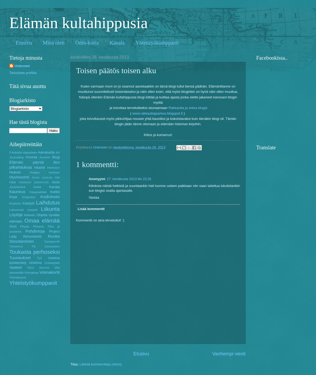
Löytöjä (16, 214)
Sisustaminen (21, 241)
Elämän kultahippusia (78, 23)
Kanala (117, 43)
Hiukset (15, 172)
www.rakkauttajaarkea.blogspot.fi (157, 113)
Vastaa (94, 197)
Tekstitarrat (16, 246)
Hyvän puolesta (42, 177)
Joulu (56, 182)
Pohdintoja (35, 231)
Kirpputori (29, 197)
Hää (57, 177)
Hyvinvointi (19, 177)
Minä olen (54, 43)
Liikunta (50, 209)
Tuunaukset (20, 257)
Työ (39, 258)
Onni (12, 226)
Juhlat (37, 187)
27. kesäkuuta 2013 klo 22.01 (129, 179)
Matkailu (29, 215)
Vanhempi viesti (229, 353)
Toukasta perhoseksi (34, 252)
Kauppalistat (37, 192)
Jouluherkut (17, 187)
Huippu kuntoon (45, 172)
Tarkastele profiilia (23, 73)
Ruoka (54, 236)
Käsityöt (29, 203)
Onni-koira (87, 43)
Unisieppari (52, 262)
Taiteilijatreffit (52, 241)
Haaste (39, 167)
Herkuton (53, 167)
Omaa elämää (42, 220)
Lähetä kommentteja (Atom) (101, 364)
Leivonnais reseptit (23, 209)
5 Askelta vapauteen (23, 152)
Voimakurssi (17, 277)
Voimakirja (31, 272)
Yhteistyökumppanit (157, 43)
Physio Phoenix (32, 226)
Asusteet (45, 157)
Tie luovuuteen (46, 246)
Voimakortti (50, 272)
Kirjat (13, 197)
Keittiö (55, 192)
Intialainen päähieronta (34, 182)
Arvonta (31, 157)
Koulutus (15, 203)
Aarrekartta (46, 152)
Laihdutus (48, 202)
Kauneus (17, 191)
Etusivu (24, 43)
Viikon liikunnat (38, 267)
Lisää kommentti (91, 209)
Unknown (22, 66)
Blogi (56, 157)
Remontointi (32, 236)
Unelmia (35, 263)
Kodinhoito (50, 196)
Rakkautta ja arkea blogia (188, 108)
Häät (12, 182)
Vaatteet (15, 267)
